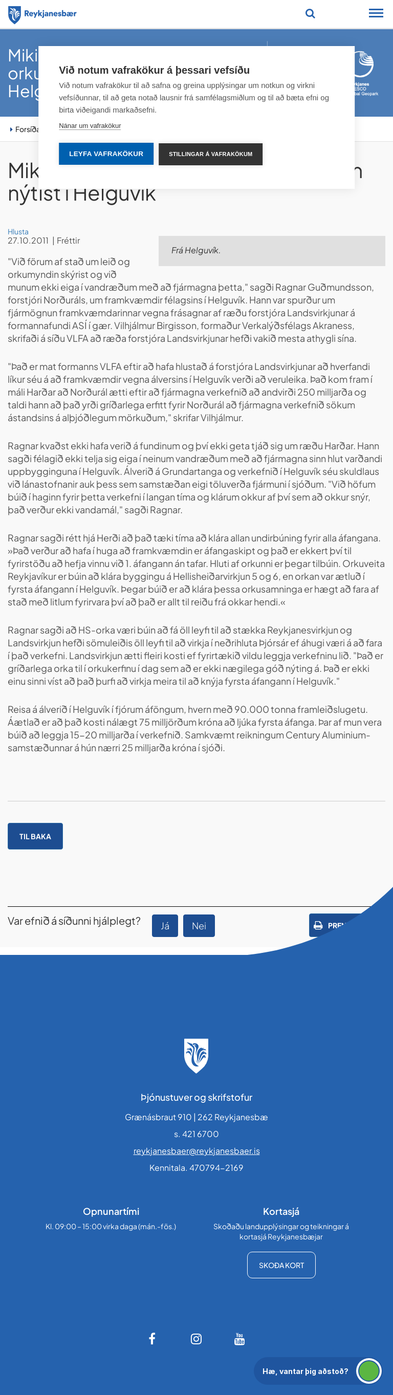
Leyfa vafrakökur (106, 154)
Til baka (35, 836)
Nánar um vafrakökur (90, 125)
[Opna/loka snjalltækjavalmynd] (376, 14)
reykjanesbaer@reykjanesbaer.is (197, 1150)
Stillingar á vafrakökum (210, 154)
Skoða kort (281, 1265)
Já (165, 925)
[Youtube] (240, 1339)
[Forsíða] (42, 13)
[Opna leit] (310, 13)
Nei (199, 925)
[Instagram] (196, 1339)
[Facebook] (153, 1339)
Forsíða (27, 129)
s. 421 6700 (196, 1133)
